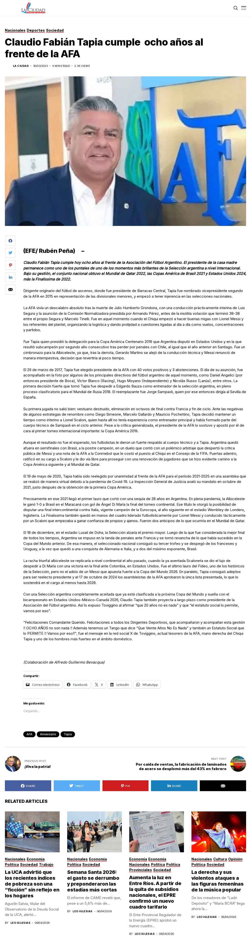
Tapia (68, 734)
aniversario (48, 734)
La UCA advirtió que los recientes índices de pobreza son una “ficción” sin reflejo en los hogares (32, 884)
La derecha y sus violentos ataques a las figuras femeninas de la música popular (217, 881)
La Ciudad (21, 66)
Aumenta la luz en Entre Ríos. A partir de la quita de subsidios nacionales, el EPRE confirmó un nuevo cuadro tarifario (155, 892)
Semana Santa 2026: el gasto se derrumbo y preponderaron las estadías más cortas (93, 881)
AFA (29, 734)
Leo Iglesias (20, 923)
